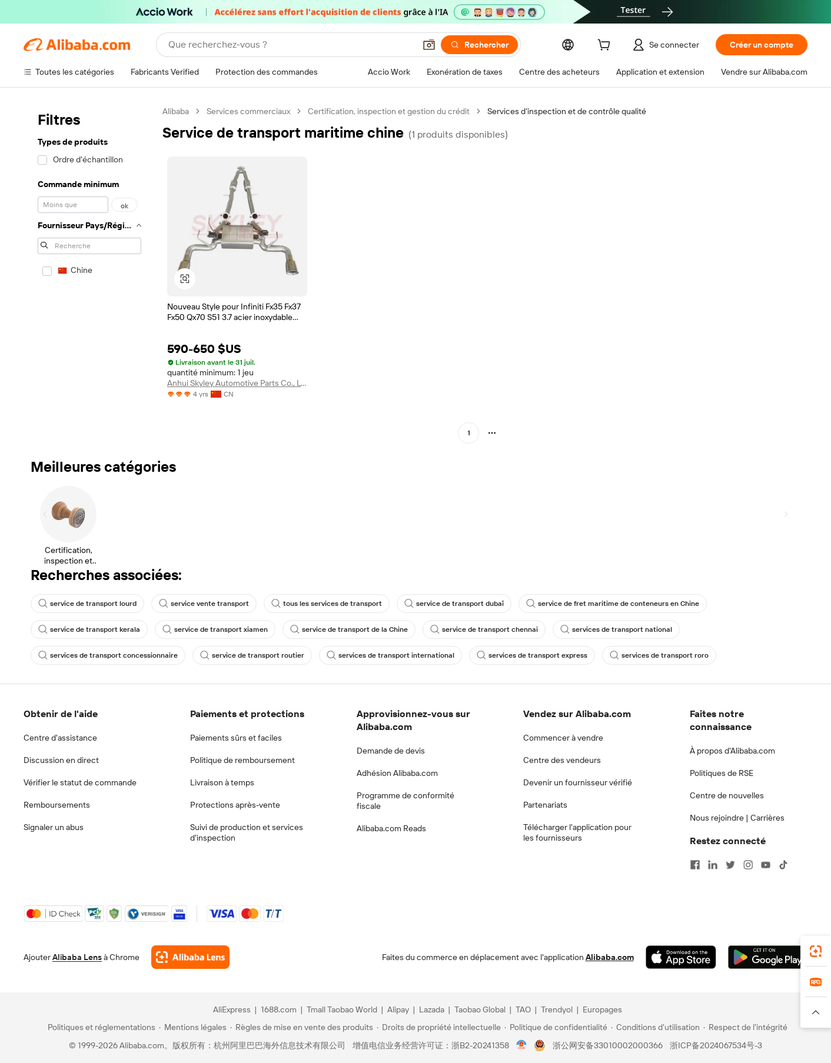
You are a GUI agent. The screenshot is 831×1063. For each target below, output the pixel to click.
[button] (429, 45)
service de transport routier (252, 655)
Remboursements (57, 804)
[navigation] (89, 273)
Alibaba (175, 111)
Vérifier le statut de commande (80, 782)
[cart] (606, 46)
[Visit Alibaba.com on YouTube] (765, 864)
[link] (815, 951)
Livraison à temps (222, 782)
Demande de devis (391, 750)
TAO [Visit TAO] (523, 1009)
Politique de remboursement (242, 760)
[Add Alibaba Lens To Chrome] (190, 957)
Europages (602, 1009)
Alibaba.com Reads (391, 828)
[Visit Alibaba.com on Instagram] (748, 864)
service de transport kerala (89, 629)
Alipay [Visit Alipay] (398, 1009)
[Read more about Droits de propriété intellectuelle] (439, 1027)
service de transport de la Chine (349, 629)
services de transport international (390, 655)
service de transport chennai (484, 629)
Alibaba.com (610, 957)
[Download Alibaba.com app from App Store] (681, 957)
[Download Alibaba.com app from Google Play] (767, 957)
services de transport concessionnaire (108, 655)
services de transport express (532, 655)
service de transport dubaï (454, 603)
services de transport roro (659, 655)
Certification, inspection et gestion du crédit (389, 111)
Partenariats (545, 804)
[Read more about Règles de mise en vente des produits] (301, 1027)
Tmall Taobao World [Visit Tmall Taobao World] (342, 1009)
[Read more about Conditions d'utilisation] (655, 1027)
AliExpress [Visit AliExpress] (232, 1009)
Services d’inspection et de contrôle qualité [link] (566, 111)
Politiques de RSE (721, 773)
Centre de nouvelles (727, 795)
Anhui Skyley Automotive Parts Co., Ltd (237, 383)
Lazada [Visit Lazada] (431, 1009)
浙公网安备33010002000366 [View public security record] (608, 1045)
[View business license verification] (521, 1045)
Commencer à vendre (563, 737)
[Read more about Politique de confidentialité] (555, 1027)
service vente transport (204, 603)
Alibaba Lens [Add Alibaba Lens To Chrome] (77, 957)
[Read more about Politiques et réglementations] (99, 1027)
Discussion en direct (61, 760)
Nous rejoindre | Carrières (737, 817)
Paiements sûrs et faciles (236, 737)
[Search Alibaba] (290, 44)
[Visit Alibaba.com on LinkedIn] (712, 864)
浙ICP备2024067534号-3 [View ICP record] (716, 1045)
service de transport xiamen (215, 629)
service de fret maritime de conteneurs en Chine (612, 603)
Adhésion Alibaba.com (397, 773)
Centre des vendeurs (562, 760)
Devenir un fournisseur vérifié (577, 782)
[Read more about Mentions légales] (193, 1027)
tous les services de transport (326, 603)
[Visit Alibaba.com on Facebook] (695, 864)
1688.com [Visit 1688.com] (279, 1009)
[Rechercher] (479, 44)
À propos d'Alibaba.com (732, 750)
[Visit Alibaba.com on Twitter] (730, 864)
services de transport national (616, 629)
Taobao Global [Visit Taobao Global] (480, 1009)
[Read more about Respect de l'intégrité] (745, 1027)
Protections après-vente (235, 804)
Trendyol (557, 1009)
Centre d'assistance (60, 737)
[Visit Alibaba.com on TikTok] (783, 864)
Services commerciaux (248, 111)
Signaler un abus (54, 827)
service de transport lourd (87, 603)
